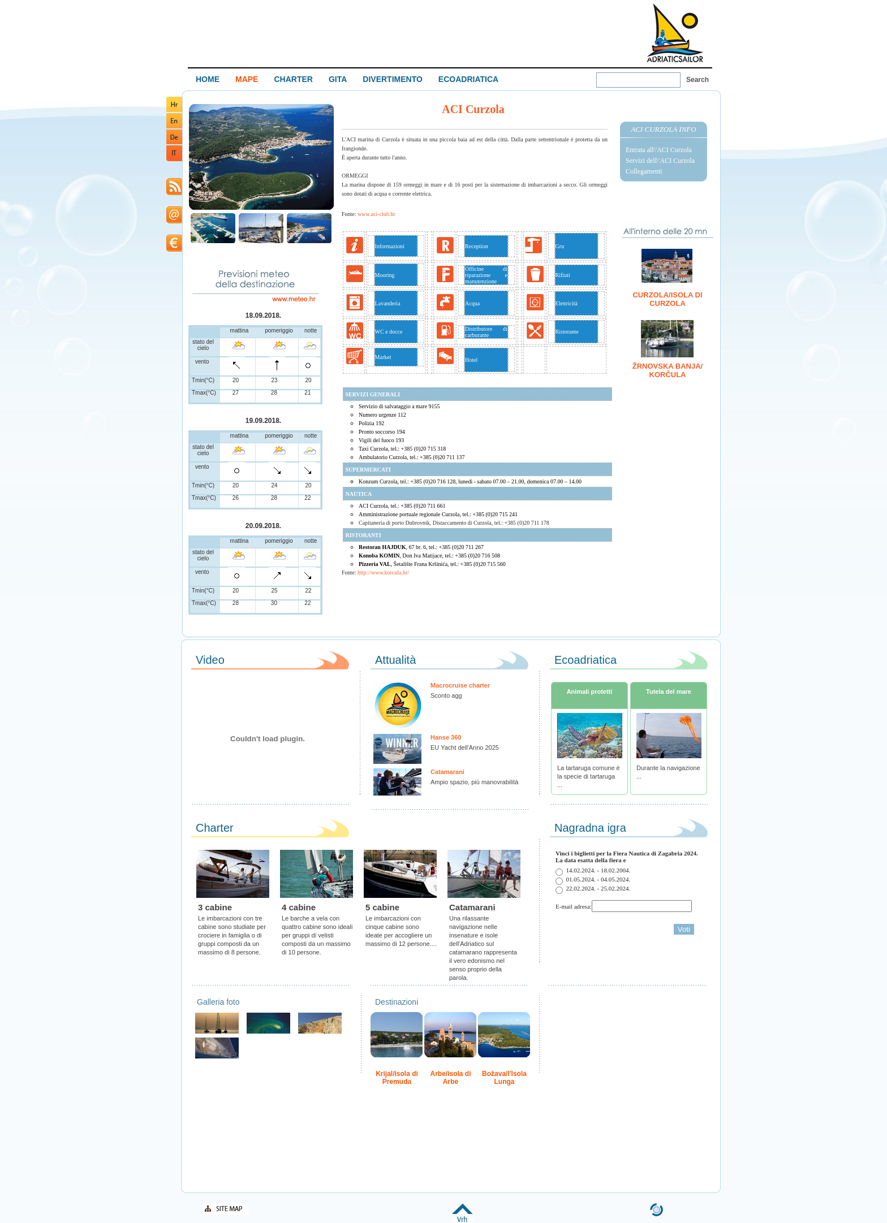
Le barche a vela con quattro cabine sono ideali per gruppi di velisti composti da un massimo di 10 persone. (317, 935)
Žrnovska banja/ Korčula (667, 370)
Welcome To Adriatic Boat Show (675, 32)
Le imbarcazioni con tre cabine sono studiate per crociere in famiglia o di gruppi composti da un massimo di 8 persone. (232, 935)
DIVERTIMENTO (393, 79)
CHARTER (293, 79)
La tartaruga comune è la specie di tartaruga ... (588, 776)
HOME (207, 79)
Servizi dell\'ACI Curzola (660, 161)
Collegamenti (644, 171)
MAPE (246, 79)
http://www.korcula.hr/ (383, 572)
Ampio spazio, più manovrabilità (474, 782)
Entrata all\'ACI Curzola (659, 150)
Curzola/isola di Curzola (667, 299)
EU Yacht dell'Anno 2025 (464, 747)
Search (697, 80)
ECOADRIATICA (468, 79)
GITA (338, 79)
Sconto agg (446, 695)
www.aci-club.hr (376, 214)
